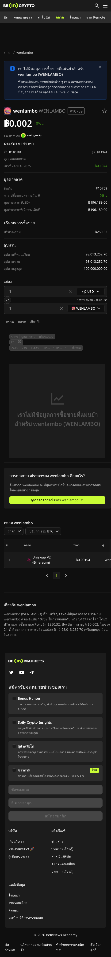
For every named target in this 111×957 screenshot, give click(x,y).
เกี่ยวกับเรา (16, 841)
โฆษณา (75, 17)
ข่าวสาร (57, 841)
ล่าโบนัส (44, 17)
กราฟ (10, 321)
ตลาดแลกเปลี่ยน (63, 864)
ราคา (7, 52)
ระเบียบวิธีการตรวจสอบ (25, 917)
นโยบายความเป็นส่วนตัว (36, 947)
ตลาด (60, 17)
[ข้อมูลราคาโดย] (31, 136)
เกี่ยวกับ (35, 321)
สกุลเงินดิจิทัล (61, 856)
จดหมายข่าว (23, 17)
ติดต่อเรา (15, 910)
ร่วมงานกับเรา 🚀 (21, 849)
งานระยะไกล (17, 902)
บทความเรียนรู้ (62, 849)
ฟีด (6, 17)
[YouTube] (21, 673)
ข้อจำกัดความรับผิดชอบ (70, 947)
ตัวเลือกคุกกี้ (95, 947)
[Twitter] (11, 673)
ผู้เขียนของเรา (18, 856)
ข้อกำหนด (10, 947)
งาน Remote (95, 17)
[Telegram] (32, 673)
